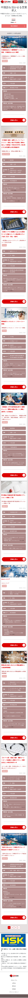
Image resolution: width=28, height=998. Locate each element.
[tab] (14, 26)
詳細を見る (17, 120)
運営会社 (14, 986)
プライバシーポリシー (14, 992)
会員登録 (15, 1)
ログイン (20, 1)
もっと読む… (6, 99)
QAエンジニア (5, 579)
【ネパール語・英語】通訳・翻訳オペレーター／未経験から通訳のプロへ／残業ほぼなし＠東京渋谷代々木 (13, 760)
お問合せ (14, 983)
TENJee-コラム (14, 980)
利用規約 (14, 989)
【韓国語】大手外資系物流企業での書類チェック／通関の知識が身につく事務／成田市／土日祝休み (13, 409)
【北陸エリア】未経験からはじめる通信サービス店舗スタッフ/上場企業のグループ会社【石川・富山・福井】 (13, 234)
